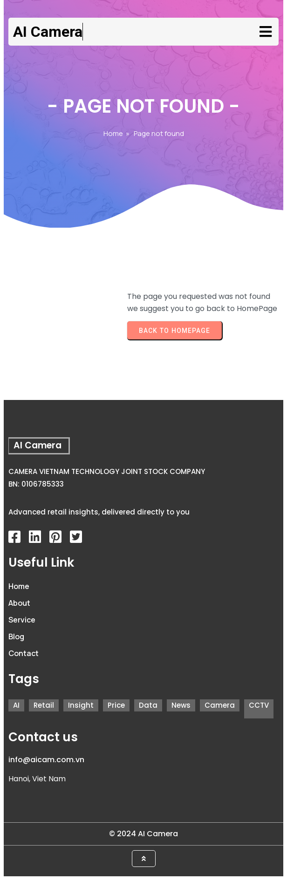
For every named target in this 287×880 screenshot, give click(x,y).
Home (113, 133)
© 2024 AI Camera (143, 833)
